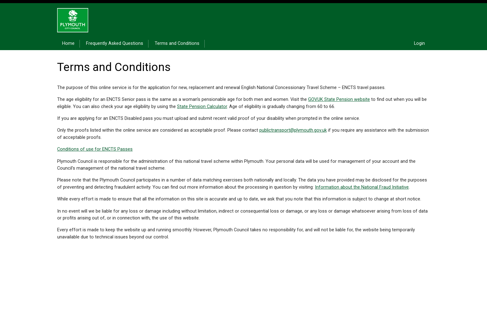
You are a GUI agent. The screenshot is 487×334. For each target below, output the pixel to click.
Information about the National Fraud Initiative (362, 187)
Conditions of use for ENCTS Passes (95, 149)
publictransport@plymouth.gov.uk (293, 130)
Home (68, 43)
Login (419, 43)
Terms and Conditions (177, 43)
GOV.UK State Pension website (339, 99)
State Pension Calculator (202, 106)
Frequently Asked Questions (114, 43)
